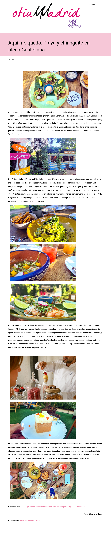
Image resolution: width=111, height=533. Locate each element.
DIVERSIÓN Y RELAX (26, 521)
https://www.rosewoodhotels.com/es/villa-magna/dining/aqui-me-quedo (55, 506)
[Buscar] (92, 4)
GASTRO (38, 521)
